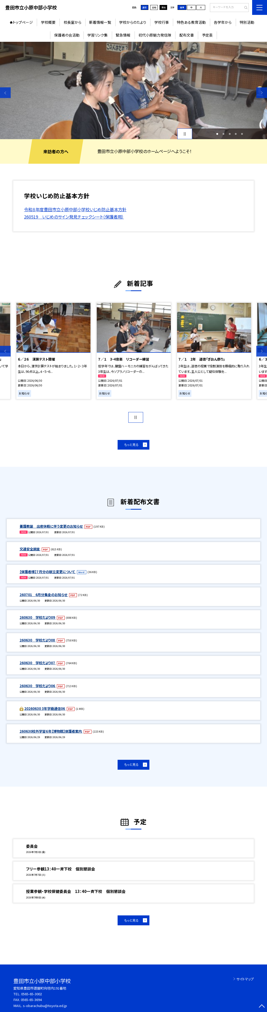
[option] (133, 90)
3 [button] (230, 134)
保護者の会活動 (67, 35)
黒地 (163, 7)
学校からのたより (132, 22)
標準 (182, 7)
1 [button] (217, 134)
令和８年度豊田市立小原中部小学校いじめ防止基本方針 (75, 209)
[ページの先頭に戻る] (261, 1006)
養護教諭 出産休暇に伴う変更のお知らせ (51, 526)
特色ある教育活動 (191, 22)
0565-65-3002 (31, 993)
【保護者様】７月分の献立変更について (48, 571)
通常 (144, 7)
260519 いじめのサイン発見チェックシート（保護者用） (74, 217)
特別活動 (247, 22)
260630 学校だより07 (38, 662)
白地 (154, 7)
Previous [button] (5, 92)
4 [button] (236, 134)
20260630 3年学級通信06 (45, 708)
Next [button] (261, 92)
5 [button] (242, 134)
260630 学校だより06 (38, 685)
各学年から (223, 22)
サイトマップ (245, 978)
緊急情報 (123, 35)
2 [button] (223, 134)
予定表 (207, 35)
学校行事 (161, 22)
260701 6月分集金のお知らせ (44, 594)
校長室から (72, 22)
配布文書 (186, 35)
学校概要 (48, 22)
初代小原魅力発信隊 (154, 35)
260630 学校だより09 (38, 617)
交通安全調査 (30, 548)
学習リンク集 (97, 35)
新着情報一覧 (100, 22)
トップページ (23, 22)
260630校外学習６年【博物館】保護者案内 (51, 731)
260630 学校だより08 (38, 640)
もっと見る (131, 444)
